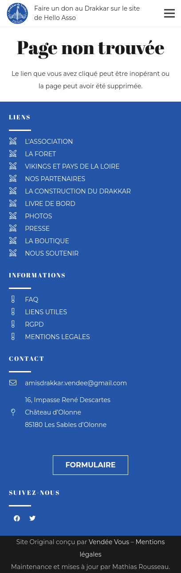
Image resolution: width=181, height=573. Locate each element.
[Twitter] (32, 518)
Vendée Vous (109, 542)
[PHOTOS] (17, 216)
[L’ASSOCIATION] (17, 141)
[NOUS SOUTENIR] (17, 253)
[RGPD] (17, 324)
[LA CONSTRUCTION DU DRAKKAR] (17, 191)
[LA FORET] (17, 154)
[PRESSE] (17, 228)
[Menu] (169, 13)
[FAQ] (17, 299)
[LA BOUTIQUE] (17, 241)
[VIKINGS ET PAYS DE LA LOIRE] (17, 166)
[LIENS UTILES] (17, 312)
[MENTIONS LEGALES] (17, 337)
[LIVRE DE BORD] (17, 204)
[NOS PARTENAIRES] (17, 179)
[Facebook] (16, 518)
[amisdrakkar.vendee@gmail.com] (17, 383)
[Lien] (17, 13)
